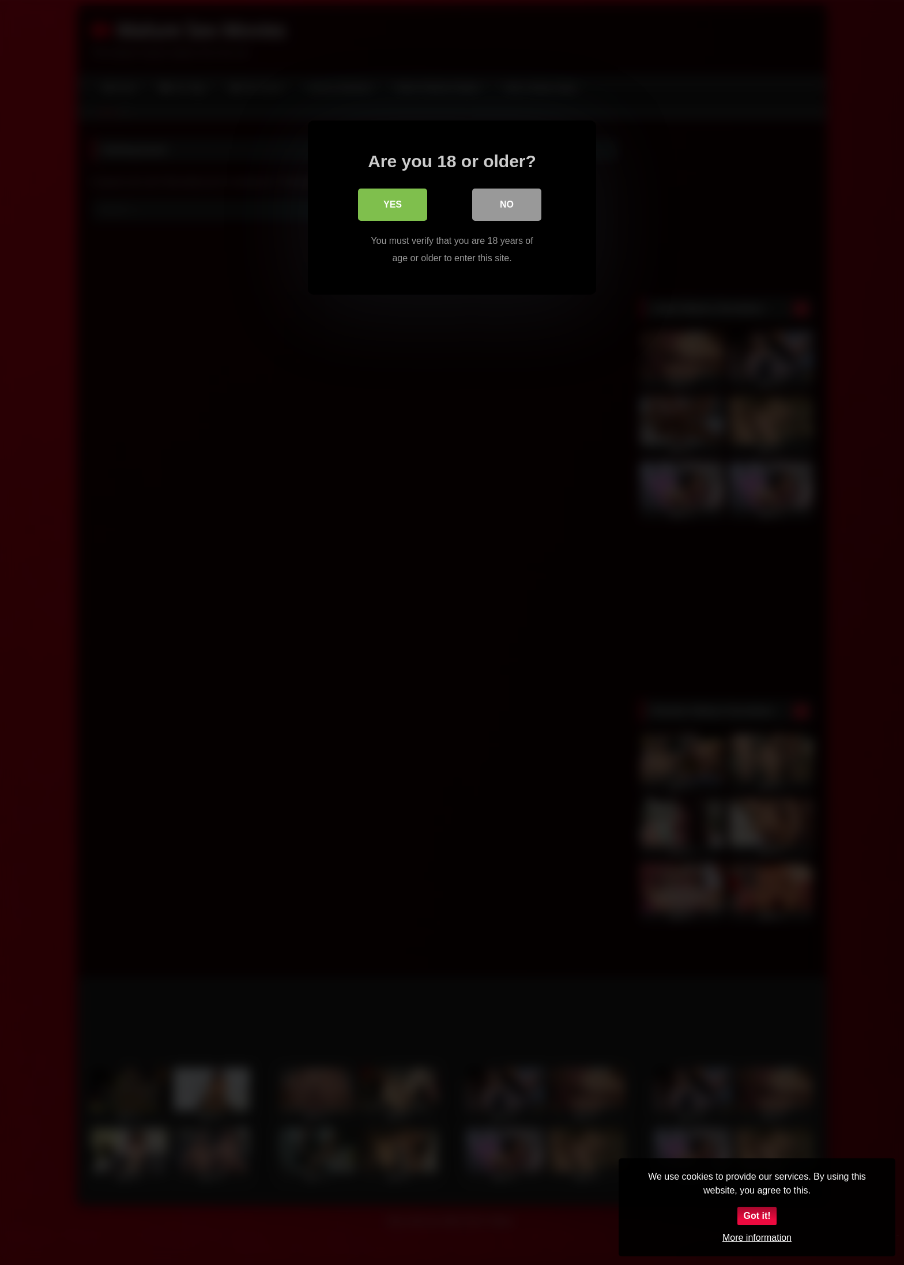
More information (757, 1238)
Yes (392, 204)
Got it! (756, 1216)
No (507, 204)
